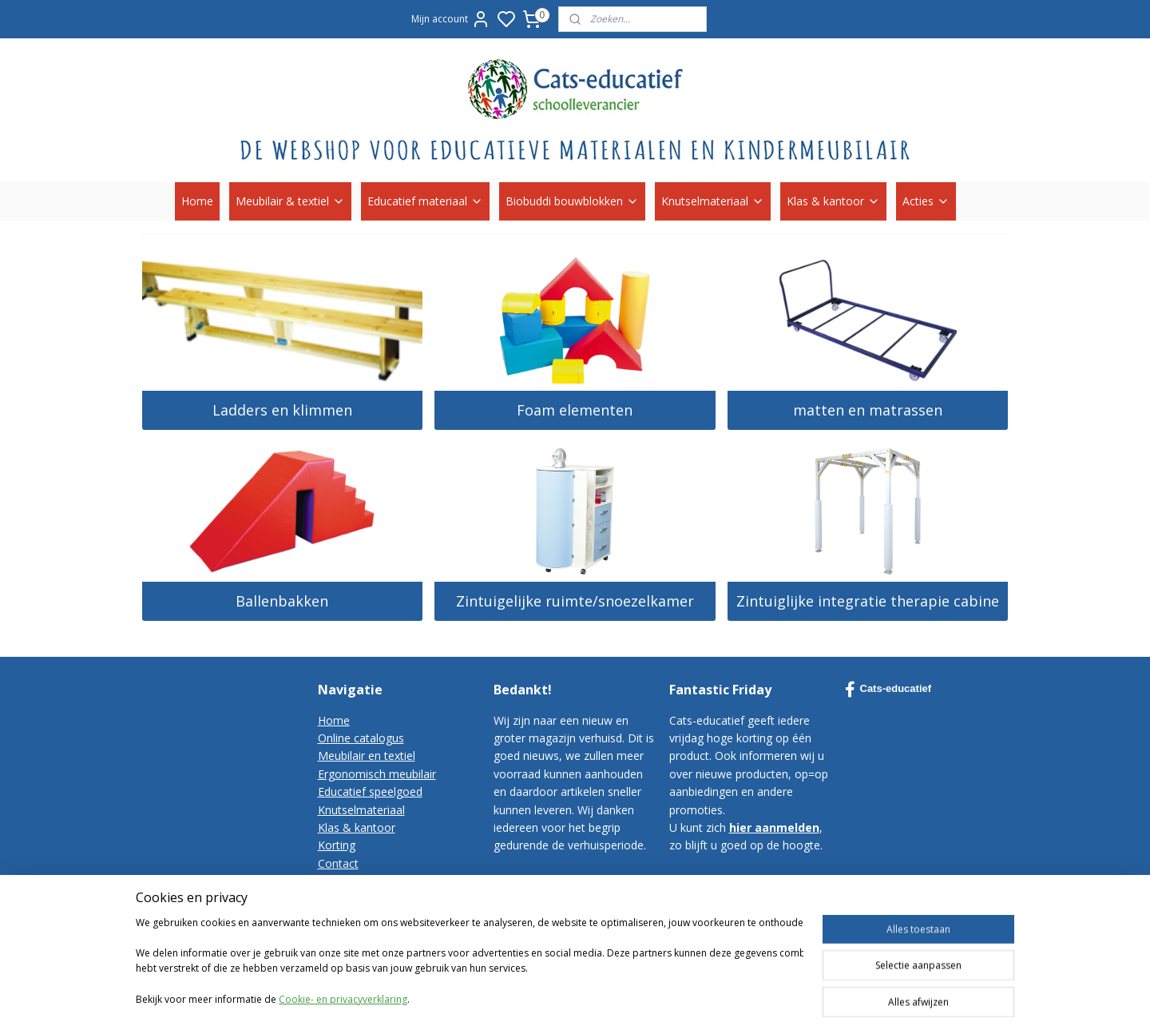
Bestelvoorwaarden (368, 881)
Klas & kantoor (833, 201)
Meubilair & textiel (290, 201)
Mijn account (450, 19)
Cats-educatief (888, 690)
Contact (338, 863)
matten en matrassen (867, 410)
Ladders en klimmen (282, 410)
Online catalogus (361, 738)
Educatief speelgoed (370, 791)
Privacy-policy (353, 898)
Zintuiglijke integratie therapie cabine (867, 600)
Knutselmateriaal (712, 201)
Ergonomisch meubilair (377, 773)
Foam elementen (574, 410)
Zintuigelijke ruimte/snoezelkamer (575, 600)
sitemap (732, 976)
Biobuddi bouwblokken (572, 201)
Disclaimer (345, 917)
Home (197, 201)
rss (765, 976)
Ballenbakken (282, 600)
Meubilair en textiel (366, 755)
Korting (336, 845)
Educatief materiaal (425, 201)
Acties (926, 201)
